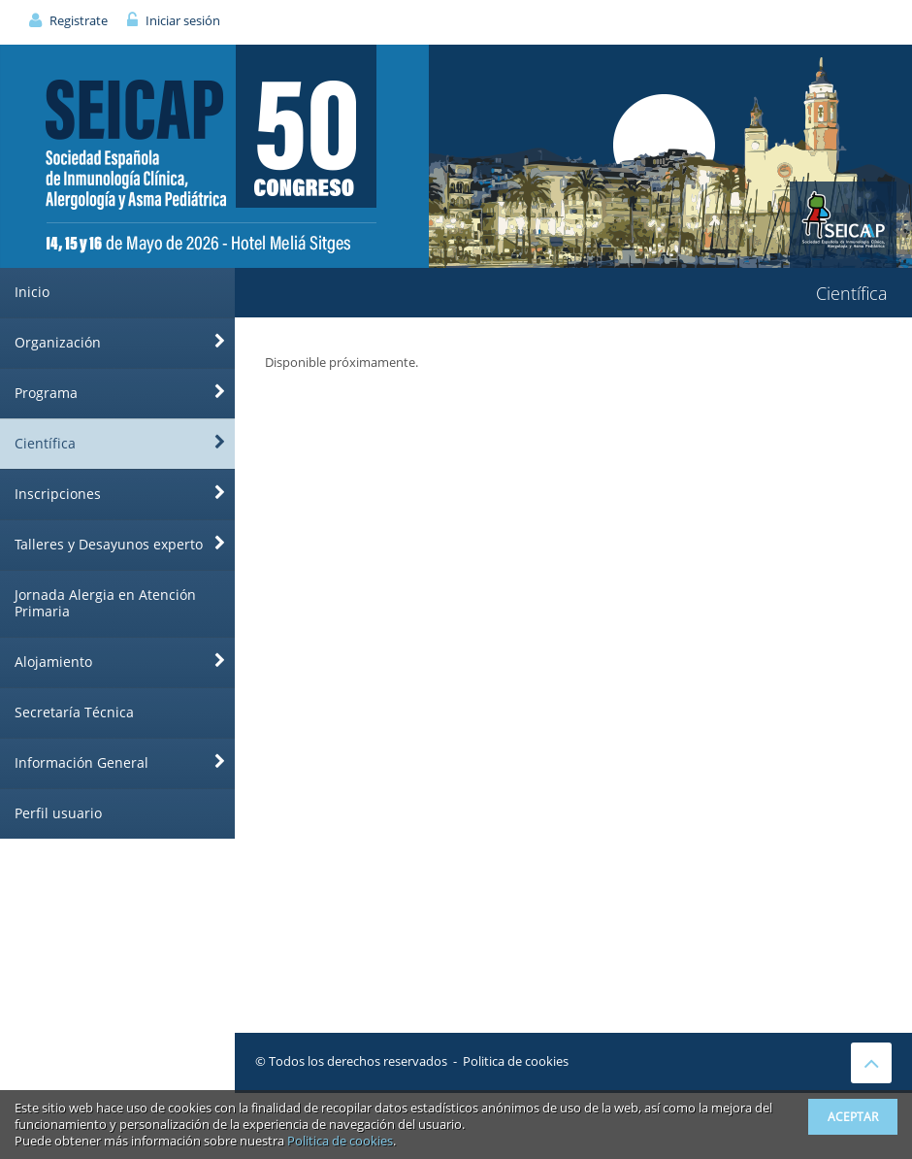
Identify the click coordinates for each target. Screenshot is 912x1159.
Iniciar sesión (183, 20)
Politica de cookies (516, 1061)
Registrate (78, 20)
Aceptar (853, 1117)
